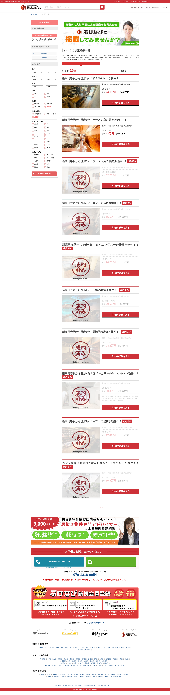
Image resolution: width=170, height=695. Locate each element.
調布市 (87, 667)
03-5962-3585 (59, 566)
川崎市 (60, 669)
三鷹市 (75, 667)
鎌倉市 (73, 669)
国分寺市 (99, 667)
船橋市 (111, 669)
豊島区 (64, 665)
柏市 (122, 669)
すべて (80, 64)
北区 (69, 665)
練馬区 (86, 665)
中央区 (49, 663)
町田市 (93, 667)
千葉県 (99, 669)
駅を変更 (44, 57)
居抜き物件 (37, 114)
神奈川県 (47, 669)
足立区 (92, 665)
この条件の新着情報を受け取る (44, 35)
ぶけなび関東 (116, 1)
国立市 (106, 667)
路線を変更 (44, 53)
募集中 (120, 64)
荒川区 (74, 665)
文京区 (66, 663)
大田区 (101, 663)
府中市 (81, 667)
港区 (54, 663)
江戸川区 (104, 665)
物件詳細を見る (122, 106)
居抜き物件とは (88, 690)
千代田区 (42, 663)
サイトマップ (98, 690)
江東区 (84, 663)
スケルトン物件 (51, 114)
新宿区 (60, 663)
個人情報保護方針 (68, 690)
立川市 (69, 667)
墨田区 (78, 663)
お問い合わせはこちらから (111, 565)
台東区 (72, 663)
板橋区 (80, 665)
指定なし (49, 106)
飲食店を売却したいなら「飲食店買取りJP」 (137, 1)
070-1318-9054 (85, 579)
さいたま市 (86, 669)
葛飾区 (98, 665)
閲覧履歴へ (44, 22)
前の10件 (90, 511)
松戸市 (117, 669)
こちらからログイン (95, 627)
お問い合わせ (78, 690)
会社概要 (58, 690)
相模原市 (66, 669)
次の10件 (110, 511)
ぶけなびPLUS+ (107, 690)
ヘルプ (149, 7)
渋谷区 (115, 663)
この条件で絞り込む (44, 173)
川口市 (94, 669)
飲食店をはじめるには (138, 7)
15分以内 (37, 106)
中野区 (121, 663)
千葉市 (105, 669)
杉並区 (126, 663)
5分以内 (36, 103)
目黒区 (95, 663)
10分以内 (49, 103)
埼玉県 (79, 669)
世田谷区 (108, 663)
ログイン (164, 7)
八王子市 (63, 667)
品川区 (90, 663)
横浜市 (54, 669)
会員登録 (156, 7)
